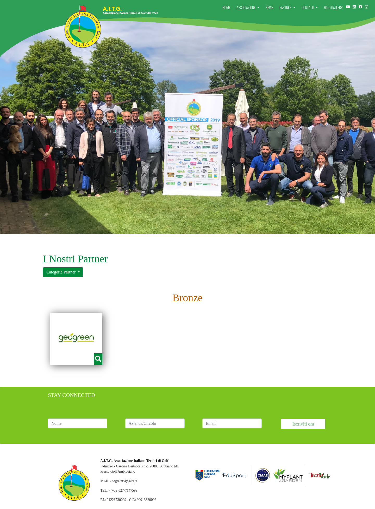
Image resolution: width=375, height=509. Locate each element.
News (269, 7)
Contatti (308, 7)
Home (226, 7)
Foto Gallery (333, 7)
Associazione (246, 7)
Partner (285, 7)
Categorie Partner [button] (61, 272)
